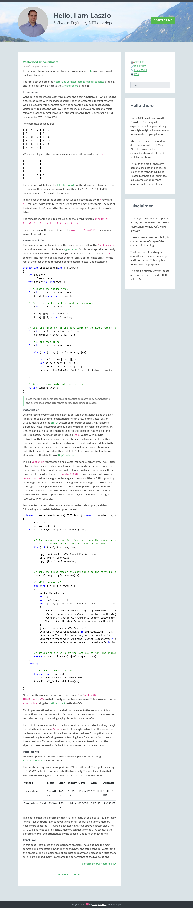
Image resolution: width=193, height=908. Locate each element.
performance (89, 863)
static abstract (57, 703)
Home (77, 874)
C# (99, 863)
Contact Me (162, 20)
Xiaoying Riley (99, 904)
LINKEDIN (140, 70)
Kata (89, 70)
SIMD (54, 422)
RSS (136, 74)
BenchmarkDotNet (34, 760)
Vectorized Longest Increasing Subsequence (79, 81)
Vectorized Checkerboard (41, 62)
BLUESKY (140, 66)
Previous (63, 874)
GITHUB (139, 62)
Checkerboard (70, 85)
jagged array (70, 249)
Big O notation (66, 455)
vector (105, 863)
